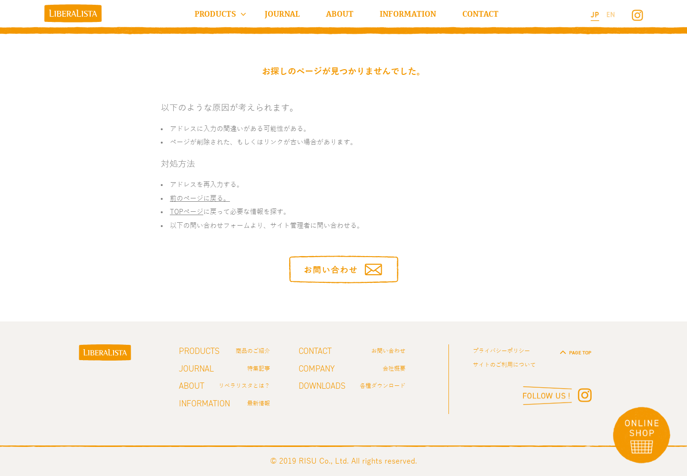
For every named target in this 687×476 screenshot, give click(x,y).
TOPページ (186, 212)
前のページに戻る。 (200, 198)
